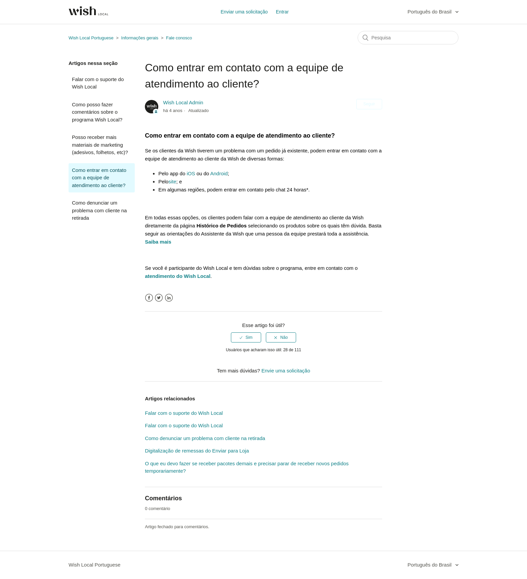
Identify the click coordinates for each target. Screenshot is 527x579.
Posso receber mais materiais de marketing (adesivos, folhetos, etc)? (100, 144)
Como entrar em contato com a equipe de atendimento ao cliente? (99, 177)
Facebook (149, 298)
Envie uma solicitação (285, 370)
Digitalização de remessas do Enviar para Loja (197, 451)
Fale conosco (179, 37)
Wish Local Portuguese (91, 37)
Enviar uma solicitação (244, 11)
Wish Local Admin (183, 102)
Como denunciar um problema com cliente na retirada (99, 210)
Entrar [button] (282, 11)
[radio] (246, 337)
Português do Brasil (430, 11)
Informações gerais (140, 37)
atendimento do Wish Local (177, 276)
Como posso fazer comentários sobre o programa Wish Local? (97, 112)
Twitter (159, 298)
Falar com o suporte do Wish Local (98, 83)
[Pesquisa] (408, 37)
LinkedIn (169, 298)
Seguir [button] (369, 104)
